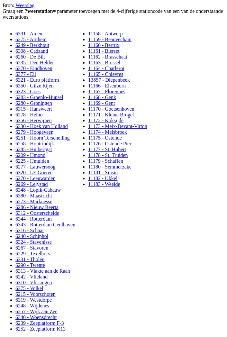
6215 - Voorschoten (35, 294)
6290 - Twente (30, 265)
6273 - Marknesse (33, 201)
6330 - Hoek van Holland (41, 126)
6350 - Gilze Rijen (34, 85)
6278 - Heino (28, 114)
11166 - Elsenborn (107, 85)
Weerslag (24, 5)
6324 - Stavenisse (33, 242)
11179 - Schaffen (105, 161)
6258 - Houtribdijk (34, 143)
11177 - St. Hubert (107, 149)
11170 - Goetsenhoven (111, 109)
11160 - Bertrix (103, 45)
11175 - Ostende (105, 138)
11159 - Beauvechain (110, 39)
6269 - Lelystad (31, 184)
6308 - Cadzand (31, 51)
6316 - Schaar (29, 230)
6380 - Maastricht (33, 195)
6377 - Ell (25, 74)
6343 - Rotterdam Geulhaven (45, 224)
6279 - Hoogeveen (34, 132)
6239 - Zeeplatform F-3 (39, 323)
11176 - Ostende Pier (109, 143)
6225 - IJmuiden (32, 161)
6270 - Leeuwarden (35, 178)
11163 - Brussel (104, 62)
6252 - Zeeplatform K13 (40, 329)
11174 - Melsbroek (107, 132)
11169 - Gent (101, 103)
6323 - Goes (28, 91)
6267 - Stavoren (31, 247)
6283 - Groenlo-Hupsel (39, 97)
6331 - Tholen (29, 259)
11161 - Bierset (103, 51)
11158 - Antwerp (105, 33)
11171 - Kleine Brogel (111, 114)
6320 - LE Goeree (33, 172)
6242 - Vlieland (31, 276)
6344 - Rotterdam (33, 219)
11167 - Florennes (106, 91)
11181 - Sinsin (103, 172)
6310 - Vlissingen (33, 282)
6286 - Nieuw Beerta (37, 207)
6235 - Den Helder (34, 62)
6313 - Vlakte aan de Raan (42, 271)
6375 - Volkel (29, 288)
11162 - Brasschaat (107, 56)
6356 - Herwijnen (33, 120)
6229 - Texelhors (32, 253)
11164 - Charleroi (106, 68)
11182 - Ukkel (102, 178)
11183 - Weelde (104, 184)
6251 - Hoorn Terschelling (42, 138)
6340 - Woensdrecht (36, 317)
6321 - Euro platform (37, 80)
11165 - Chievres (105, 74)
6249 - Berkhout (32, 45)
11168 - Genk (102, 97)
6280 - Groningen (33, 103)
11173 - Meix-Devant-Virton (117, 126)
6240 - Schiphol (31, 236)
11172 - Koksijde (105, 120)
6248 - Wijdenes (32, 305)
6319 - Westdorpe (33, 300)
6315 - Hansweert (33, 109)
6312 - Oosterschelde (37, 213)
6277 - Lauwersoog (35, 166)
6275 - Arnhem (31, 39)
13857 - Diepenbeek (109, 80)
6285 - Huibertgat (33, 149)
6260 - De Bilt (30, 56)
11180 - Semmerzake (110, 166)
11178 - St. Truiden (108, 155)
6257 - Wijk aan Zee (36, 311)
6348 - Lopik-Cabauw (38, 190)
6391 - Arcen (28, 33)
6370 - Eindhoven (33, 68)
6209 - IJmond (30, 155)
